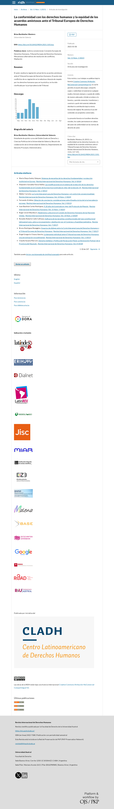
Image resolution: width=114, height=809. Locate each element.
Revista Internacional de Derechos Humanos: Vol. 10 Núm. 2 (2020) (52, 216)
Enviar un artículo (22, 264)
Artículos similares (22, 173)
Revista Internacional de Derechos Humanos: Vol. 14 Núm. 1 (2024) (45, 197)
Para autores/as (19, 302)
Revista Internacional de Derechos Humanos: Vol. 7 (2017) (75, 231)
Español (17, 283)
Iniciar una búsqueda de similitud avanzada (42, 254)
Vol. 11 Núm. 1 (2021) (38, 9)
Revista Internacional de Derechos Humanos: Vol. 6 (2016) (58, 181)
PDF (73, 35)
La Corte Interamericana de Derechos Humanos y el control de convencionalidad (63, 194)
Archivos (24, 9)
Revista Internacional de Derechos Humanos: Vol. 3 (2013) (49, 203)
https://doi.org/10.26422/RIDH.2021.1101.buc (36, 44)
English (17, 279)
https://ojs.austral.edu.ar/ (25, 731)
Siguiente (93, 249)
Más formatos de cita (76, 162)
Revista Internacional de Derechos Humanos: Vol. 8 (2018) (60, 244)
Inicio (16, 9)
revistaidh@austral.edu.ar (25, 744)
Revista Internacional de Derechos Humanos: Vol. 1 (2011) (68, 237)
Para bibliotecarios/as (21, 305)
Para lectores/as (20, 298)
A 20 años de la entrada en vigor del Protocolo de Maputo (66, 206)
